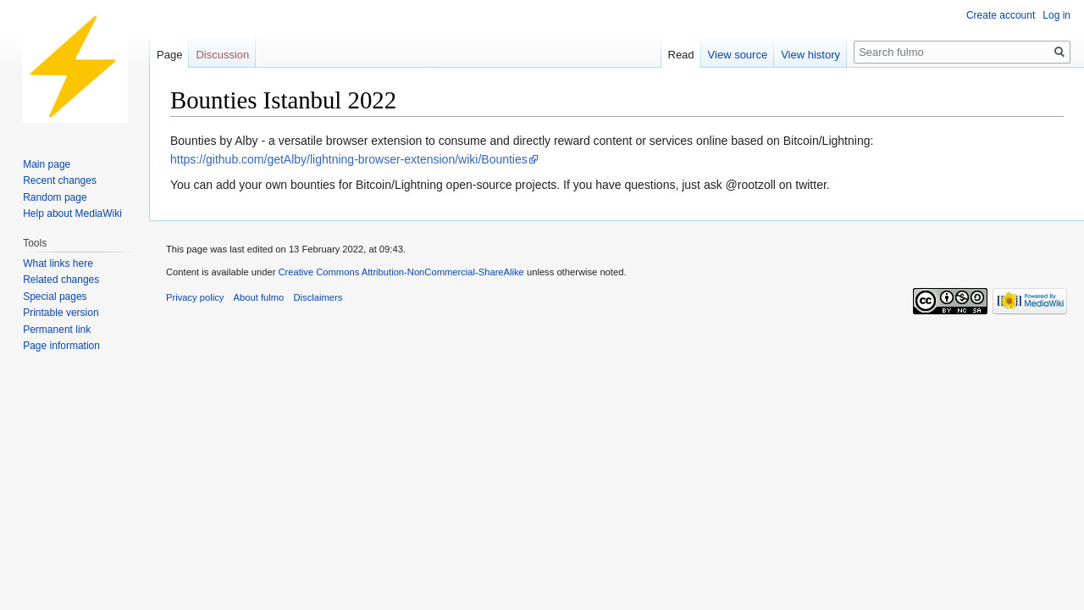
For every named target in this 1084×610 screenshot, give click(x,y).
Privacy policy (195, 297)
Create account (1000, 15)
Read (681, 54)
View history (810, 54)
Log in (1056, 15)
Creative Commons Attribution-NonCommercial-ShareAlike (400, 272)
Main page (46, 164)
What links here (58, 263)
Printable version (60, 313)
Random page (54, 197)
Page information (61, 346)
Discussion (222, 54)
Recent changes (60, 180)
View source (738, 54)
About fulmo (259, 297)
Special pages (54, 296)
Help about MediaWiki (72, 213)
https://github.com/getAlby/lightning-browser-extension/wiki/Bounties (349, 159)
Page (169, 54)
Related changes (61, 280)
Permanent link (57, 330)
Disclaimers (317, 297)
